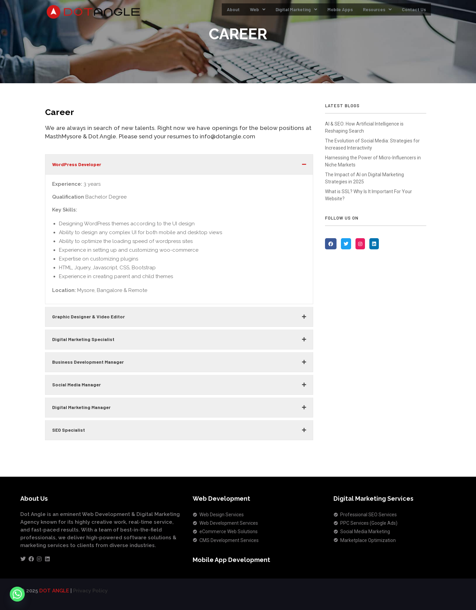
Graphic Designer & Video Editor (88, 316)
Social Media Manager (76, 384)
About (213, 11)
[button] (179, 164)
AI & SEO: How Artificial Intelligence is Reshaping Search (364, 127)
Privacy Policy (90, 591)
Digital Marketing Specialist (83, 339)
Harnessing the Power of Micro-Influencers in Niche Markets (373, 161)
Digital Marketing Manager (81, 407)
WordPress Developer (76, 164)
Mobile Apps (330, 11)
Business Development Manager (88, 362)
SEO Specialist (68, 430)
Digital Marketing (281, 11)
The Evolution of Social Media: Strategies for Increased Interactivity (372, 144)
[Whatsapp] (17, 594)
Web (239, 11)
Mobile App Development (231, 559)
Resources (371, 11)
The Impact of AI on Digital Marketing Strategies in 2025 (364, 178)
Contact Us (412, 11)
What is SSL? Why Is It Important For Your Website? (368, 195)
